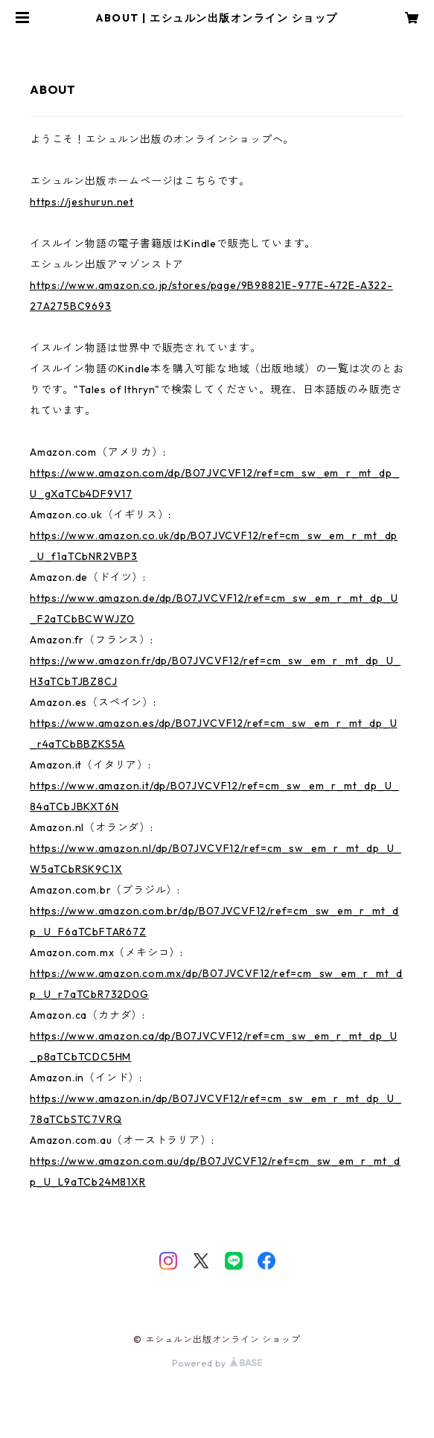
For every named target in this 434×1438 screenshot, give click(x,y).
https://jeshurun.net (82, 202)
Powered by (217, 1363)
